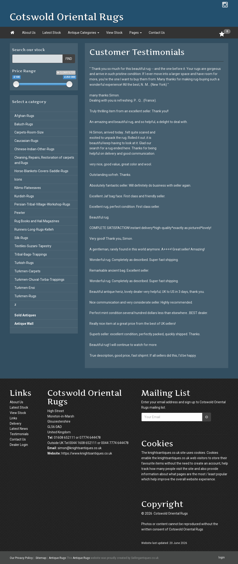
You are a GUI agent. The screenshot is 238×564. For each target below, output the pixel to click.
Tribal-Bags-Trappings (30, 254)
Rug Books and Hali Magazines (36, 221)
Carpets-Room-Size (29, 132)
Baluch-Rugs (23, 124)
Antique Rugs (57, 558)
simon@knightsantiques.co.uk (80, 448)
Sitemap (41, 558)
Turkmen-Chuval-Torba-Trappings (39, 279)
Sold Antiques (25, 315)
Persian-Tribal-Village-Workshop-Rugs (42, 204)
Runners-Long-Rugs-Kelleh (34, 229)
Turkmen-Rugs (25, 296)
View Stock (114, 32)
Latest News (19, 429)
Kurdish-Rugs (24, 196)
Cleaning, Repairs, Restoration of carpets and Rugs (44, 160)
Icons (18, 179)
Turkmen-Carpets (27, 271)
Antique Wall (23, 323)
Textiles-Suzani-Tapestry (32, 246)
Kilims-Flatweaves (27, 188)
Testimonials (19, 434)
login (221, 557)
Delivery (15, 423)
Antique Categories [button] (83, 32)
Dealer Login (19, 445)
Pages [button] (135, 32)
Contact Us (157, 32)
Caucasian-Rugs (26, 141)
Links (13, 418)
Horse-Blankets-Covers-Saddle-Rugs (41, 171)
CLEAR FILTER (66, 72)
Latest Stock (52, 32)
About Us (29, 32)
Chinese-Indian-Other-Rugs (34, 149)
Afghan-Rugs (24, 116)
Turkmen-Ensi (24, 288)
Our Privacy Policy (21, 558)
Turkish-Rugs (24, 263)
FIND (69, 59)
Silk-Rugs (21, 238)
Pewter (19, 213)
